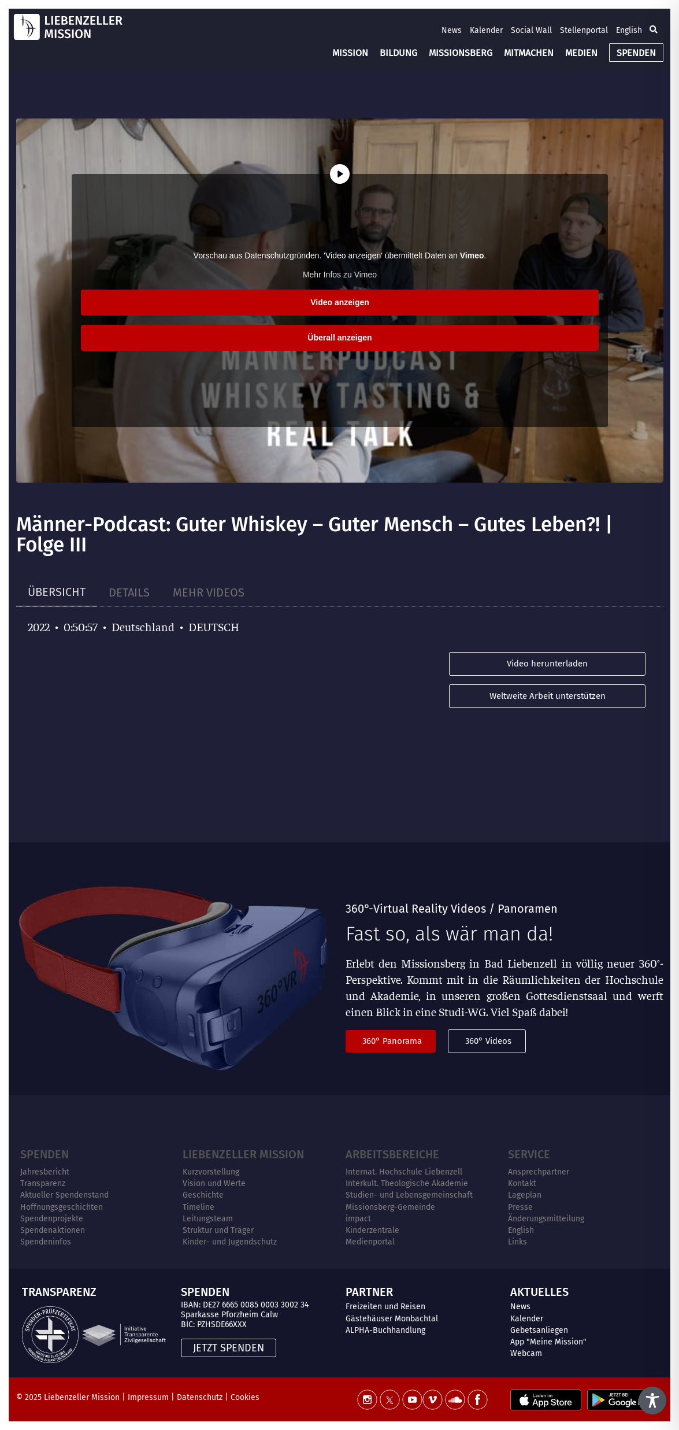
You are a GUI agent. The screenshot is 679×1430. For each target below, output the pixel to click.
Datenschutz (199, 1397)
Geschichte (203, 1195)
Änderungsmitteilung (546, 1219)
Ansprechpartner (538, 1172)
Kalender (486, 30)
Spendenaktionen (52, 1230)
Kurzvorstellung (211, 1172)
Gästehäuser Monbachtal (392, 1319)
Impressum (148, 1397)
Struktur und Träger (218, 1230)
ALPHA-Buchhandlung (385, 1330)
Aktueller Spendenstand (64, 1195)
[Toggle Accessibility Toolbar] (652, 1400)
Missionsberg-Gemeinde (390, 1207)
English (629, 30)
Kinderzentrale (372, 1230)
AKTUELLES (539, 1292)
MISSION (350, 52)
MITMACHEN (529, 52)
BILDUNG (398, 52)
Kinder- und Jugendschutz (230, 1242)
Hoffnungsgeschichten (61, 1207)
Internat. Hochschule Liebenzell (404, 1172)
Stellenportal (584, 30)
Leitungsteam (208, 1219)
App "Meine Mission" (548, 1342)
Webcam (526, 1353)
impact (358, 1219)
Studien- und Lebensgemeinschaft (409, 1195)
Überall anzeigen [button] (339, 337)
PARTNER (369, 1292)
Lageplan (524, 1195)
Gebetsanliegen (539, 1330)
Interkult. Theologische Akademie (407, 1183)
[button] (653, 30)
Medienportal (370, 1242)
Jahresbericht (44, 1172)
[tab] (56, 592)
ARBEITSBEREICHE (392, 1154)
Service (529, 1154)
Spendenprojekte (51, 1219)
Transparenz (42, 1183)
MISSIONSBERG (460, 52)
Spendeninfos (45, 1242)
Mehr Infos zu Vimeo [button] (339, 274)
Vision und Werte (214, 1183)
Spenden (44, 1154)
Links (517, 1242)
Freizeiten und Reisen (385, 1307)
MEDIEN (581, 52)
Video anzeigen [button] (339, 302)
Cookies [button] (245, 1397)
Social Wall (531, 30)
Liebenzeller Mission (243, 1154)
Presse (520, 1207)
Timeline (198, 1207)
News (451, 30)
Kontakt (522, 1183)
